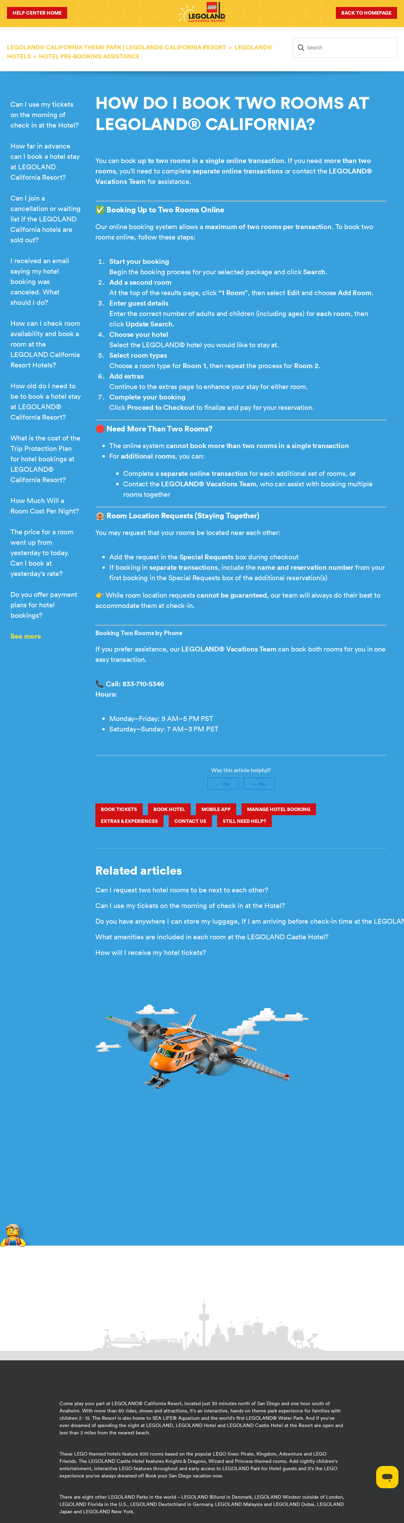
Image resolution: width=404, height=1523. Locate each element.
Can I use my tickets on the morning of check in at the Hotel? (44, 114)
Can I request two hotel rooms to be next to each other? (181, 889)
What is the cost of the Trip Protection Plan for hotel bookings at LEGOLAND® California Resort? (45, 459)
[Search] (345, 48)
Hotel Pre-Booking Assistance (89, 56)
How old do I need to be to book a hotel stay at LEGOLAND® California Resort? (45, 401)
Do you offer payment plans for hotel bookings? (43, 604)
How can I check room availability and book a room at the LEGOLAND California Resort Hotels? (45, 344)
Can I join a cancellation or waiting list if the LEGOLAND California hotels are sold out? (45, 219)
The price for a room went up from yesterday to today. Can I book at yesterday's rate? (41, 552)
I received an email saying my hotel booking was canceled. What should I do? (39, 281)
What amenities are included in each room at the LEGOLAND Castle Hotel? (211, 936)
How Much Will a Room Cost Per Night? (44, 505)
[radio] (223, 783)
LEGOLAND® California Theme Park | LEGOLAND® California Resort (116, 47)
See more (25, 636)
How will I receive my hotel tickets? (150, 952)
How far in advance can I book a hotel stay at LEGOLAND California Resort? (45, 161)
